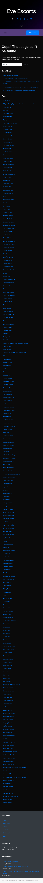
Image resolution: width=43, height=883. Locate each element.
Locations (5, 490)
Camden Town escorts (9, 222)
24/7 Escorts (6, 101)
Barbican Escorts (7, 139)
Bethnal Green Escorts (9, 174)
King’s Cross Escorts (8, 467)
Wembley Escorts (7, 732)
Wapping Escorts (7, 723)
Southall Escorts (7, 653)
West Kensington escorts (10, 758)
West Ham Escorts (8, 748)
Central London (7, 235)
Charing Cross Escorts (9, 241)
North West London (8, 554)
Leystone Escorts (7, 483)
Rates (4, 595)
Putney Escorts (7, 592)
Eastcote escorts (7, 327)
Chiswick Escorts (7, 260)
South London (7, 643)
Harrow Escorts (7, 416)
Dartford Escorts (7, 301)
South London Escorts (9, 646)
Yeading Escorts (7, 799)
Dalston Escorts (7, 298)
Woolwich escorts (8, 793)
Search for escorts (8, 617)
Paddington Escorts (8, 579)
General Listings (7, 378)
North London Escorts (9, 550)
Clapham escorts (7, 263)
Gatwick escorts (7, 372)
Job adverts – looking (9, 455)
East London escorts (8, 324)
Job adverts (6, 452)
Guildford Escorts (7, 391)
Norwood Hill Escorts (8, 560)
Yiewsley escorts (7, 802)
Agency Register (7, 117)
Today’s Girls (6, 678)
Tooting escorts (7, 681)
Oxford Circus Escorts (9, 576)
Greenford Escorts (8, 385)
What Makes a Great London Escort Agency (14, 767)
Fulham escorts (7, 365)
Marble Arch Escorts (8, 515)
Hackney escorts (7, 400)
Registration (6, 601)
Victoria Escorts (7, 710)
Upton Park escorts (8, 700)
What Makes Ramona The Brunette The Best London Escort (19, 90)
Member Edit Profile (8, 525)
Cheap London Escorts (9, 244)
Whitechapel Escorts (8, 774)
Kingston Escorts (7, 471)
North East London (8, 544)
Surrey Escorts (7, 668)
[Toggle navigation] (5, 32)
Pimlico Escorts (7, 585)
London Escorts (7, 493)
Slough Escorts (7, 630)
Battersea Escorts (8, 155)
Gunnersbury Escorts (8, 397)
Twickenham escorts (8, 691)
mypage (5, 541)
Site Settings (6, 627)
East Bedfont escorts (8, 314)
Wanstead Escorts (8, 720)
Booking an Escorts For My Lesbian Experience (15, 79)
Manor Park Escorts (8, 512)
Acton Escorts (7, 107)
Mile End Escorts (7, 531)
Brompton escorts (8, 215)
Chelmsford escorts (8, 247)
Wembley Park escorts (9, 735)
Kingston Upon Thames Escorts (11, 474)
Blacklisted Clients (8, 187)
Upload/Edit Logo (7, 697)
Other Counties (7, 570)
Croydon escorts (7, 289)
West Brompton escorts (9, 739)
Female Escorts (7, 359)
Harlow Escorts (7, 413)
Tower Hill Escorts (8, 688)
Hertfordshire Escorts (9, 426)
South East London (8, 640)
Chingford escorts (8, 257)
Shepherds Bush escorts (9, 621)
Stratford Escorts (7, 662)
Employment (6, 337)
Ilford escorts (6, 439)
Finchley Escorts (7, 362)
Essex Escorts (7, 349)
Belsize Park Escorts (8, 171)
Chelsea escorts (7, 250)
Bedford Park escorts (8, 164)
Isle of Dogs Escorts (8, 445)
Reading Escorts (7, 598)
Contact (5, 273)
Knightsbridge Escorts (9, 477)
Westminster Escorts (8, 764)
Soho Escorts (6, 633)
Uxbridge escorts (7, 704)
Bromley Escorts (7, 212)
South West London (8, 649)
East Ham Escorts (8, 317)
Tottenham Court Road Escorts (11, 684)
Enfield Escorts (7, 340)
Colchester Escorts (8, 266)
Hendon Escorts (7, 423)
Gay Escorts (6, 375)
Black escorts (6, 180)
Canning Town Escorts (9, 228)
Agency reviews (7, 120)
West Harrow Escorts (8, 755)
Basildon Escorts (7, 152)
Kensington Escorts (8, 461)
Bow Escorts (6, 206)
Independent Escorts (8, 442)
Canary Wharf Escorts (9, 225)
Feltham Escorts (7, 356)
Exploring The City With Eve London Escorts (14, 353)
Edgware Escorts (7, 330)
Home (4, 820)
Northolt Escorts (7, 557)
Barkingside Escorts (8, 145)
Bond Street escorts (8, 203)
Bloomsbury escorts (8, 199)
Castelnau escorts (8, 231)
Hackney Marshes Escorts (10, 404)
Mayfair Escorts (7, 522)
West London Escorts (8, 761)
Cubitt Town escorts (8, 292)
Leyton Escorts (7, 487)
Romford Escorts (7, 614)
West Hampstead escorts (10, 751)
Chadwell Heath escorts (9, 238)
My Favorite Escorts (8, 534)
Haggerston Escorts (8, 407)
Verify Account (7, 707)
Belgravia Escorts (7, 168)
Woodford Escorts (8, 786)
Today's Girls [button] (32, 33)
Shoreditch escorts (8, 624)
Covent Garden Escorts (9, 279)
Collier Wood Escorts (8, 270)
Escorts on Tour (7, 346)
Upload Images (7, 694)
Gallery (5, 369)
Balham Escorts (7, 132)
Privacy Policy (7, 589)
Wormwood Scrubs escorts (10, 796)
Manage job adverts (8, 506)
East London (6, 321)
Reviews (5, 605)
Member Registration (8, 528)
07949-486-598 (24, 19)
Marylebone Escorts (8, 518)
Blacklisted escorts (8, 190)
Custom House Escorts (9, 295)
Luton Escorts (6, 496)
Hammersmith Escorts (9, 410)
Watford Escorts (7, 726)
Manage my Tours (8, 509)
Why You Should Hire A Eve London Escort (14, 777)
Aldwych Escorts (7, 129)
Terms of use (6, 675)
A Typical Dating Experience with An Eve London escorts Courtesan (21, 104)
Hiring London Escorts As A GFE (11, 75)
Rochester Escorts (8, 611)
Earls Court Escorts (8, 311)
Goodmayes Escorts (8, 381)
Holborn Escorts (7, 429)
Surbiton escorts (7, 665)
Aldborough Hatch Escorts (10, 123)
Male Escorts (6, 499)
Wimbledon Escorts (8, 780)
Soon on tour (6, 637)
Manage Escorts (7, 503)
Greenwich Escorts (8, 388)
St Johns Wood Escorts (9, 656)
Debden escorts (7, 305)
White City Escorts (8, 771)
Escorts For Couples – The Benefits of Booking (15, 343)
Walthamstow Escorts (9, 713)
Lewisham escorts (8, 480)
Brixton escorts (7, 209)
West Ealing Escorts (8, 745)
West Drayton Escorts (9, 742)
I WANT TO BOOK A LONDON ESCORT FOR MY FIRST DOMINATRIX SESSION (21, 83)
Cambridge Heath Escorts (10, 219)
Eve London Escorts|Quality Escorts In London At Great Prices (22, 880)
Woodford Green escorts (9, 790)
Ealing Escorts (7, 308)
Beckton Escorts (7, 161)
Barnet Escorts (7, 148)
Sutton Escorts (7, 672)
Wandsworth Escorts (8, 716)
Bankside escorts (7, 136)
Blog (4, 196)
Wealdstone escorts (8, 729)
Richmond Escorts (8, 608)
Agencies (5, 110)
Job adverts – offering (9, 458)
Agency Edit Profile (8, 113)
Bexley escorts (7, 177)
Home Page (6, 432)
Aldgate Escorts (7, 126)
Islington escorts (7, 448)
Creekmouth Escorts (8, 282)
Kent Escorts (6, 464)
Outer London (6, 573)
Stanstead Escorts (8, 659)
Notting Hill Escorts (8, 563)
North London (6, 547)
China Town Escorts (8, 254)
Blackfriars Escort (8, 184)
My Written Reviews (8, 538)
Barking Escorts (7, 142)
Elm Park (5, 333)
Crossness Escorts (8, 286)
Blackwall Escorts (7, 193)
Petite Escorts (7, 582)
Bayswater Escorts (8, 158)
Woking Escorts (7, 783)
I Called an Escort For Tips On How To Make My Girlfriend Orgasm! (20, 87)
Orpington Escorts (8, 566)
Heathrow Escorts (8, 420)
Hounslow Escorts (8, 436)
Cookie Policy (6, 276)
